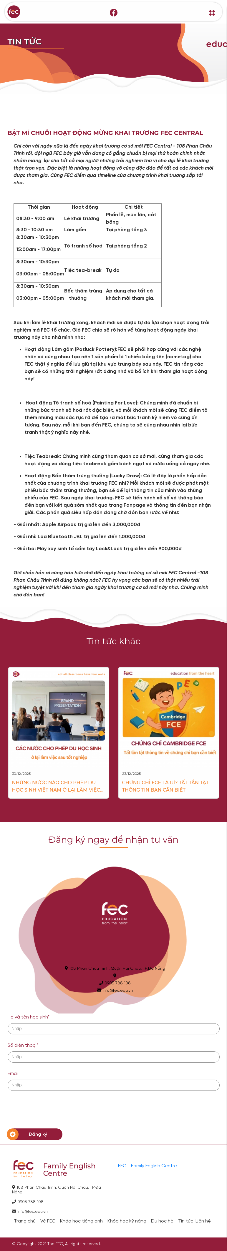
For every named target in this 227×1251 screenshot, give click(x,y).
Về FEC (47, 1221)
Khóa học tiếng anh (81, 1221)
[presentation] (52, 1109)
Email (13, 1073)
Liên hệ (203, 1221)
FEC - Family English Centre (147, 1165)
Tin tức (185, 1221)
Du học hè (162, 1221)
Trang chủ (25, 1221)
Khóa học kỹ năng (126, 1221)
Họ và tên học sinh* (28, 1017)
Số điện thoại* (23, 1045)
